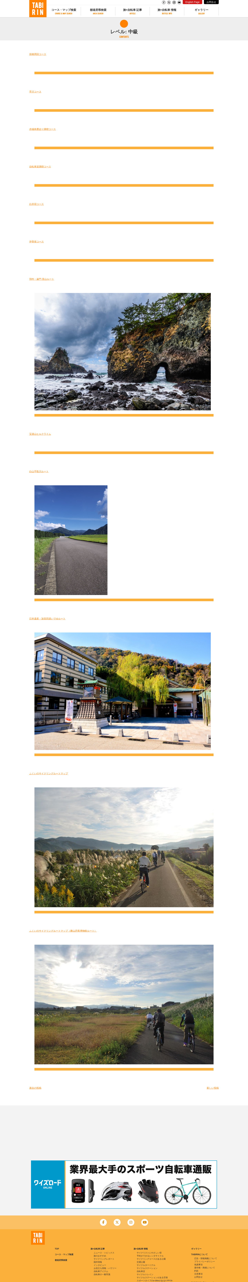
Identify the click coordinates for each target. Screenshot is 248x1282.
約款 (196, 1271)
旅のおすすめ (100, 1256)
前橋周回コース (37, 54)
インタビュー (100, 1265)
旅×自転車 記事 (132, 9)
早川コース (35, 91)
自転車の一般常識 (102, 1274)
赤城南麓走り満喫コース (42, 129)
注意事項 (198, 1274)
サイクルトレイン (145, 1274)
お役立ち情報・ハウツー (105, 1268)
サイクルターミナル (146, 1265)
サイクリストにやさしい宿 (149, 1253)
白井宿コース (36, 204)
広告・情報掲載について (205, 1258)
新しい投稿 (213, 1088)
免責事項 (198, 1264)
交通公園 (141, 1262)
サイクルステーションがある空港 (152, 1277)
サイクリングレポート (104, 1259)
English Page (192, 2)
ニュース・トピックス (104, 1253)
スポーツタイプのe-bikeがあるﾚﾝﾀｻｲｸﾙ (154, 1280)
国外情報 (98, 1262)
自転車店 (141, 1271)
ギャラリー (201, 9)
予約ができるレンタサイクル (150, 1256)
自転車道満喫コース (40, 166)
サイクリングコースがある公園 (151, 1259)
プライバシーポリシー (204, 1261)
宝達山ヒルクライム (40, 434)
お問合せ (211, 2)
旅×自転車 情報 (167, 9)
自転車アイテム (101, 1271)
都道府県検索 (98, 9)
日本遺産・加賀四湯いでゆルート (47, 618)
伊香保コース (36, 241)
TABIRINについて (199, 1254)
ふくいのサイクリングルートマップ (48, 773)
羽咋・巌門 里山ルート (41, 279)
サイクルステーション (147, 1268)
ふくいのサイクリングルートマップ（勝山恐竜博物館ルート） (63, 930)
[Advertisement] (124, 1133)
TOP (57, 1249)
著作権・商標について (204, 1268)
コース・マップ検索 (63, 9)
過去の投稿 (35, 1088)
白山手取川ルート (39, 471)
